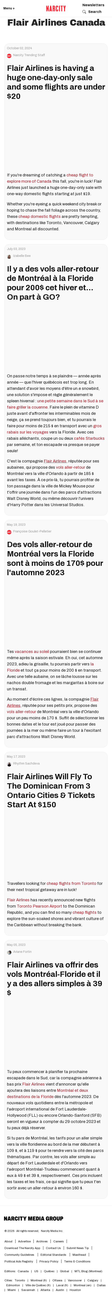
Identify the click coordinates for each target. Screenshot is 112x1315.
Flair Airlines (18, 900)
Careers (58, 1241)
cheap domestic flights (39, 216)
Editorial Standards (54, 1254)
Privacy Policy (48, 1261)
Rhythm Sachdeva (26, 763)
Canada (23, 1271)
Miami (12, 1290)
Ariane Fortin (22, 951)
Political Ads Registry (19, 1261)
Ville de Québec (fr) (38, 1285)
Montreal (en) (82, 1285)
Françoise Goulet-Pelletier (32, 531)
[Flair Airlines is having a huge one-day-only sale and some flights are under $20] (56, 138)
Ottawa (57, 1280)
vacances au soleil (32, 651)
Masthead (79, 1254)
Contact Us (53, 1248)
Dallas (101, 1285)
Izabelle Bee (22, 256)
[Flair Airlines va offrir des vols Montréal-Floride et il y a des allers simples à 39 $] (56, 1035)
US (36, 1271)
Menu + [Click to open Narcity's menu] (9, 8)
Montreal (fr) (39, 1280)
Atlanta (45, 1290)
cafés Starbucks (89, 438)
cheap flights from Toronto (71, 883)
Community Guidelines (19, 1254)
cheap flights (85, 912)
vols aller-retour (70, 467)
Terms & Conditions (77, 1261)
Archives (42, 1241)
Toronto (20, 1280)
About (8, 1241)
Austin (60, 1290)
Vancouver (75, 1280)
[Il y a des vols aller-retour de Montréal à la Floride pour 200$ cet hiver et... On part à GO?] (56, 339)
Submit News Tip (78, 1248)
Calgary (92, 1280)
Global (64, 1271)
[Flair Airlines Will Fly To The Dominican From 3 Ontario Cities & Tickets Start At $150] (56, 846)
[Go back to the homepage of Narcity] (56, 8)
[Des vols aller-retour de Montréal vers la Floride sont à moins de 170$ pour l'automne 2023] (56, 614)
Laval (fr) (62, 1285)
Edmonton (13, 1285)
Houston (75, 1290)
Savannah (28, 1290)
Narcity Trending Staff (29, 55)
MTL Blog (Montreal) (88, 1271)
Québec (49, 1271)
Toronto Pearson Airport (39, 906)
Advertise (24, 1241)
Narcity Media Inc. (52, 1231)
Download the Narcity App (22, 1248)
